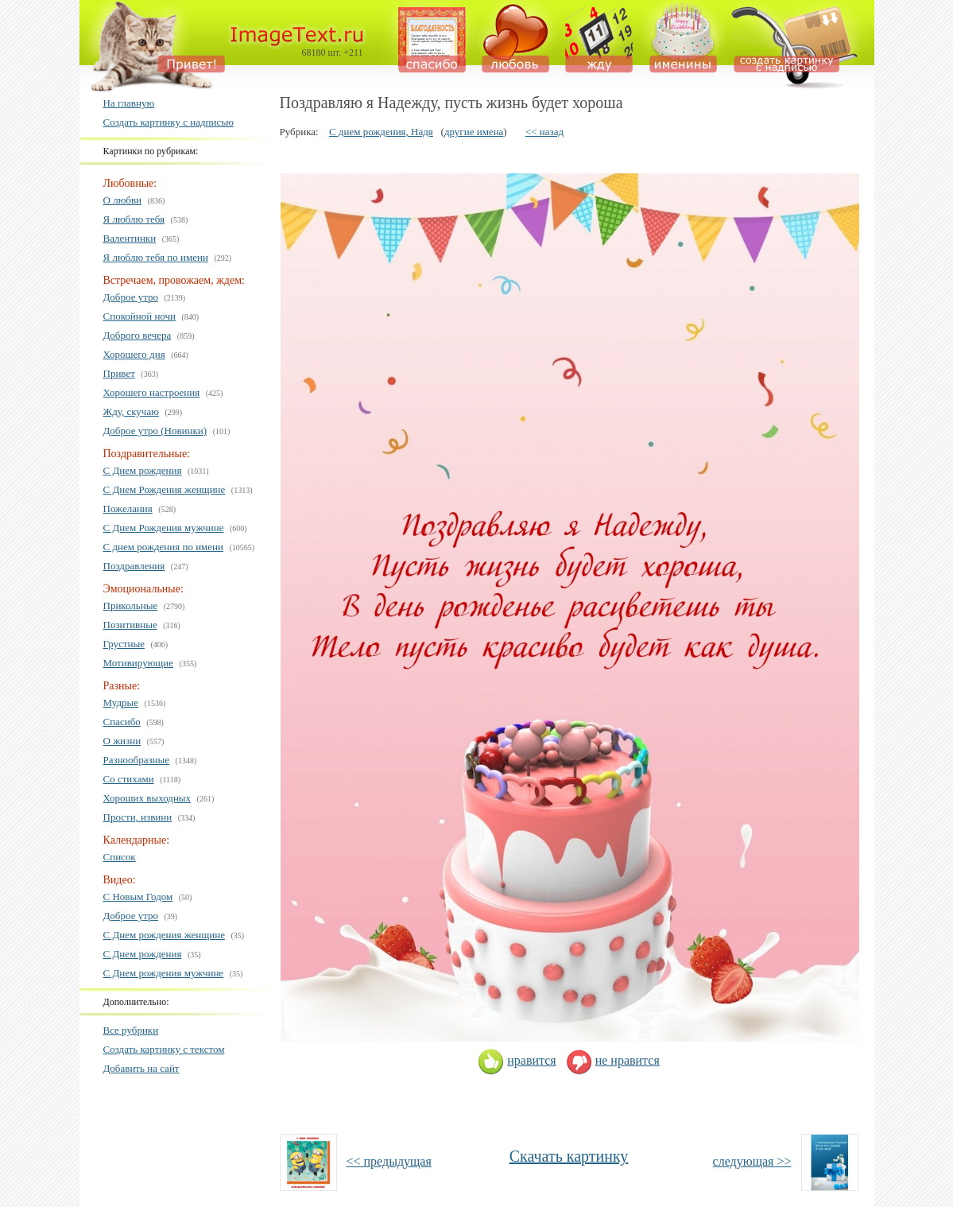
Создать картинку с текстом (164, 1049)
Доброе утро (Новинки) (155, 431)
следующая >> (752, 1161)
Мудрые (121, 702)
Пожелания (128, 508)
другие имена (473, 132)
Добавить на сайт (141, 1068)
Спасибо (122, 722)
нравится (517, 1060)
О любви (122, 200)
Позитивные (130, 625)
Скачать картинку (569, 1156)
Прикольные (130, 605)
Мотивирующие (138, 663)
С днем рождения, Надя (381, 132)
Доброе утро (131, 297)
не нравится (613, 1060)
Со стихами (128, 779)
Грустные (124, 644)
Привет (119, 373)
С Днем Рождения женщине (164, 489)
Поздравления (134, 566)
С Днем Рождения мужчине (163, 528)
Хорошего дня (134, 354)
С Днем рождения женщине (164, 935)
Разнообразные (136, 760)
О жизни (122, 741)
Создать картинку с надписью (168, 122)
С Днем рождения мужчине (163, 973)
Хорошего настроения (151, 392)
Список (119, 857)
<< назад (544, 132)
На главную (129, 103)
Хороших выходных (147, 798)
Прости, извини (137, 817)
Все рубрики (131, 1030)
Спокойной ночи (139, 316)
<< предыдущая (389, 1161)
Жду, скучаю (131, 411)
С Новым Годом (138, 896)
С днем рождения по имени (163, 547)
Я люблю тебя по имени (155, 257)
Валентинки (130, 238)
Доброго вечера (137, 335)
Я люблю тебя (134, 219)
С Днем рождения (142, 470)
